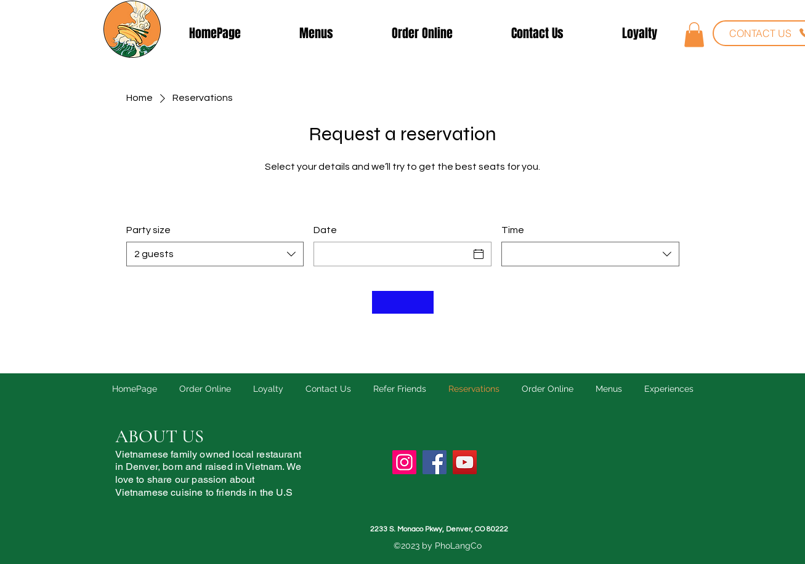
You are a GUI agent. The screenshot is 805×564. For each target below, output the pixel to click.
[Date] (391, 254)
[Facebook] (435, 462)
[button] (694, 34)
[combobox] (215, 254)
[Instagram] (404, 462)
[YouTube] (465, 462)
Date (325, 230)
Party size (148, 230)
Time (512, 230)
